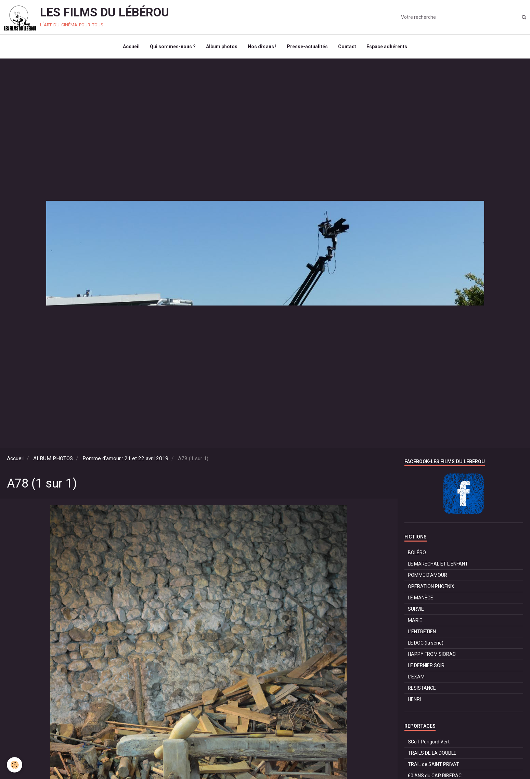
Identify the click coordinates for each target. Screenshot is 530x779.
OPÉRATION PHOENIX (431, 586)
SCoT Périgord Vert (429, 741)
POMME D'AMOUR (427, 575)
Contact (347, 46)
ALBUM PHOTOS (53, 458)
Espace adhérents (386, 46)
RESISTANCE (422, 688)
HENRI (414, 699)
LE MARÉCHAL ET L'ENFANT (438, 564)
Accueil (131, 46)
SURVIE (416, 609)
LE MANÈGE (420, 597)
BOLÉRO (417, 552)
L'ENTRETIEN (422, 631)
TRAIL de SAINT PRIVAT (433, 764)
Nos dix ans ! (262, 46)
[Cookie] (14, 764)
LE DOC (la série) (425, 643)
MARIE (415, 620)
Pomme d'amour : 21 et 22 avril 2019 (125, 458)
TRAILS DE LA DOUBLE (432, 753)
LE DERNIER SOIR (426, 665)
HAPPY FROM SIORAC (432, 654)
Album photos (221, 46)
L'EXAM (416, 676)
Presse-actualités (307, 46)
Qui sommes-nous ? (173, 46)
